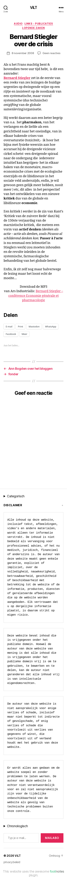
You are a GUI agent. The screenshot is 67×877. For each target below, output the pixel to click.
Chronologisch (17, 826)
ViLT (33, 7)
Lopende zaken (33, 27)
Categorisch (15, 496)
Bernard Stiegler (17, 78)
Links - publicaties (38, 23)
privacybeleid (12, 862)
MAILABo (52, 838)
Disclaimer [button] (13, 505)
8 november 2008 (23, 53)
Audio (18, 23)
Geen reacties (51, 53)
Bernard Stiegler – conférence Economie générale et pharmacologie (35, 295)
